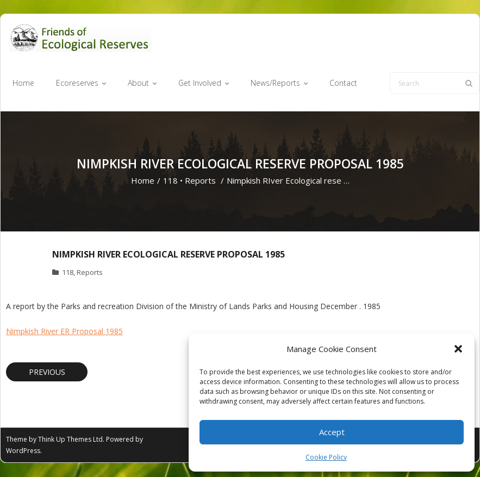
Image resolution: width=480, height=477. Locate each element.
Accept (332, 431)
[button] (458, 348)
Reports (200, 180)
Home (142, 180)
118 (170, 180)
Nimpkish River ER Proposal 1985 (64, 331)
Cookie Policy (326, 457)
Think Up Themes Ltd (70, 439)
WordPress (23, 451)
